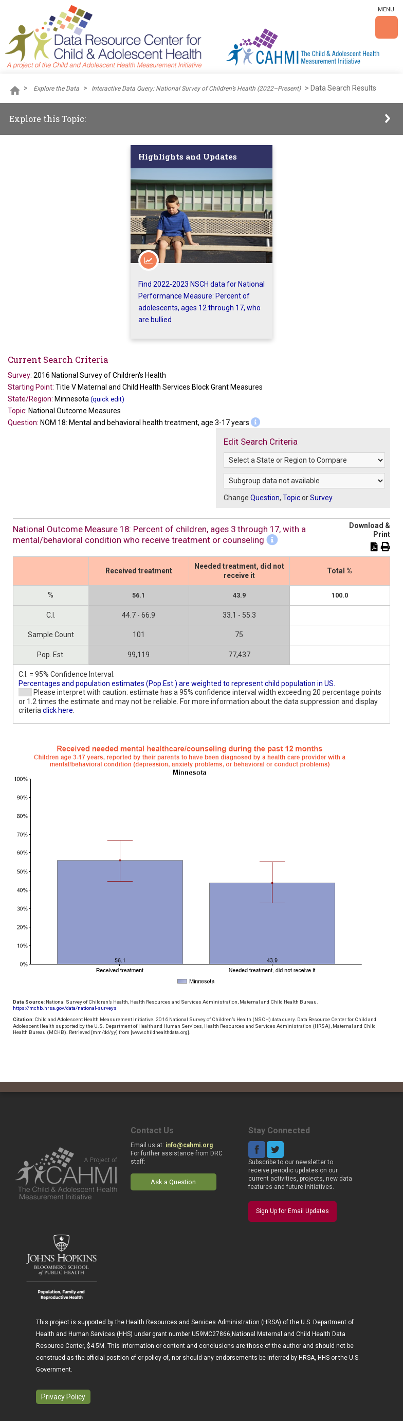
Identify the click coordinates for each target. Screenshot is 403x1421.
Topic (291, 498)
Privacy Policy (63, 1397)
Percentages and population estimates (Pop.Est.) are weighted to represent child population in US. (177, 683)
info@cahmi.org (189, 1145)
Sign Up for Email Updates (292, 1211)
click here (58, 710)
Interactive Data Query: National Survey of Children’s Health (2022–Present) (196, 88)
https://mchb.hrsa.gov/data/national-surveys (65, 1008)
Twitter (275, 1149)
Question (265, 498)
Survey (321, 498)
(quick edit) (107, 399)
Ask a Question (173, 1182)
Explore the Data (56, 88)
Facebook (256, 1149)
